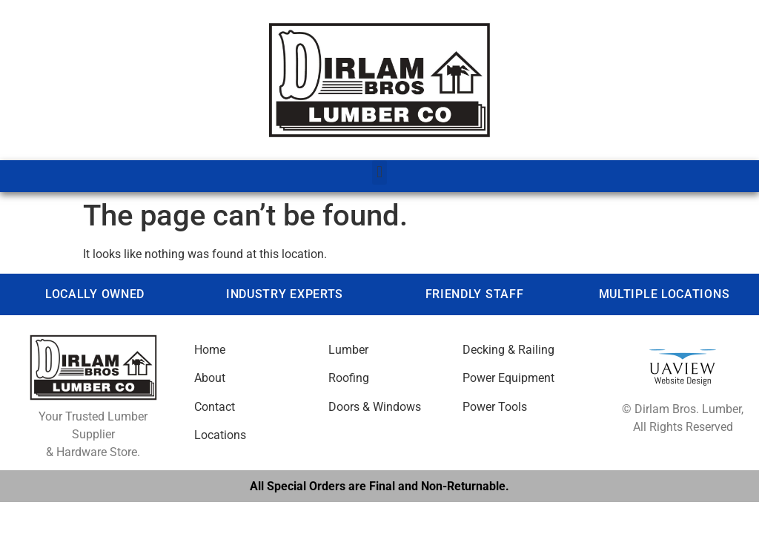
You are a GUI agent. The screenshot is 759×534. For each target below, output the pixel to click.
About (209, 378)
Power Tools (495, 407)
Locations (220, 435)
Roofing (348, 378)
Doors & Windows (374, 407)
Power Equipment (508, 378)
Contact (214, 407)
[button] (379, 172)
